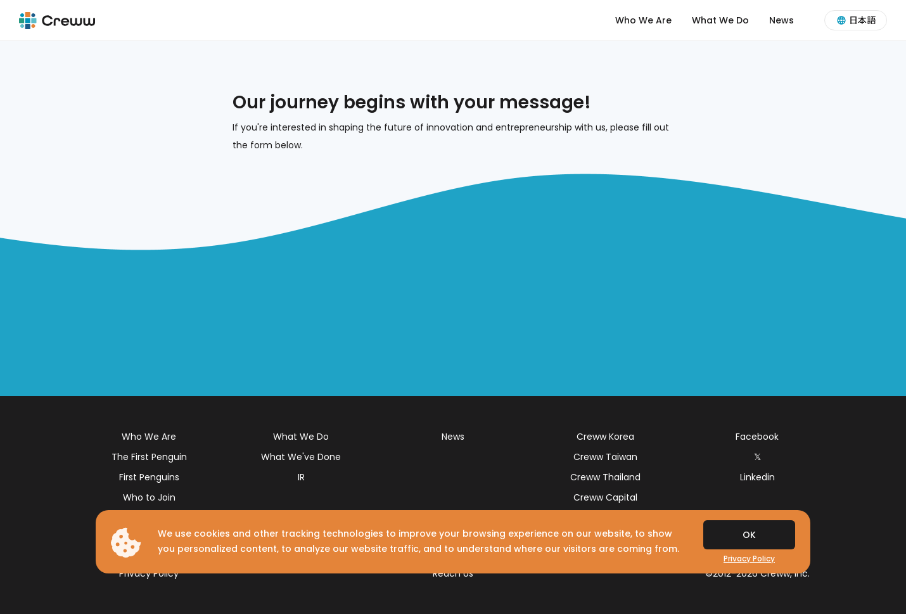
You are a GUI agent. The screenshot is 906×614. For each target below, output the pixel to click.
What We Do (720, 20)
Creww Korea (605, 436)
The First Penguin (149, 457)
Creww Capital (605, 497)
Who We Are (643, 20)
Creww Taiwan (605, 457)
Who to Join (149, 497)
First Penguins (149, 477)
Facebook (757, 436)
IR (301, 477)
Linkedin (757, 477)
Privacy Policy (149, 573)
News (781, 20)
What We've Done (301, 457)
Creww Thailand (605, 477)
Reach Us (453, 573)
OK (749, 534)
